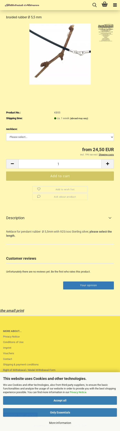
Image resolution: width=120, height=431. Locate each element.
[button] (12, 163)
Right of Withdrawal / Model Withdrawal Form (29, 370)
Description (15, 218)
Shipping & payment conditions (21, 364)
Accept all (60, 400)
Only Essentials (60, 412)
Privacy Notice (78, 392)
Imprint (7, 347)
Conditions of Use (13, 342)
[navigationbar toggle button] (115, 5)
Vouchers (8, 353)
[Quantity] (60, 163)
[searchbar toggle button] (94, 5)
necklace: (12, 129)
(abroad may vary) (79, 118)
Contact (7, 359)
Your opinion (88, 285)
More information (60, 422)
